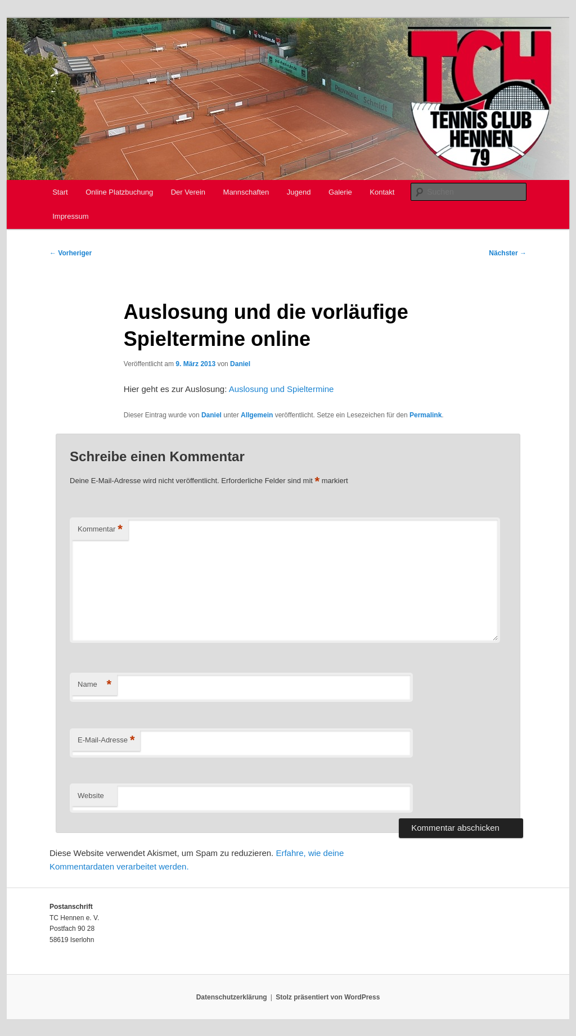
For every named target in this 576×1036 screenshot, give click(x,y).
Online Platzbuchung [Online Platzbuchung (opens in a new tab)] (119, 192)
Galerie (340, 192)
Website (91, 795)
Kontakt (382, 192)
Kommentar (100, 529)
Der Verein (188, 192)
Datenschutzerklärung (231, 997)
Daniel (240, 364)
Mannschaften (246, 192)
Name (94, 685)
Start (60, 192)
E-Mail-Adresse (106, 740)
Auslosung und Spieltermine (281, 389)
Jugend (299, 192)
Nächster (507, 253)
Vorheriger (71, 253)
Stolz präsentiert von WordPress (328, 997)
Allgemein (257, 415)
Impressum (70, 216)
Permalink (426, 415)
